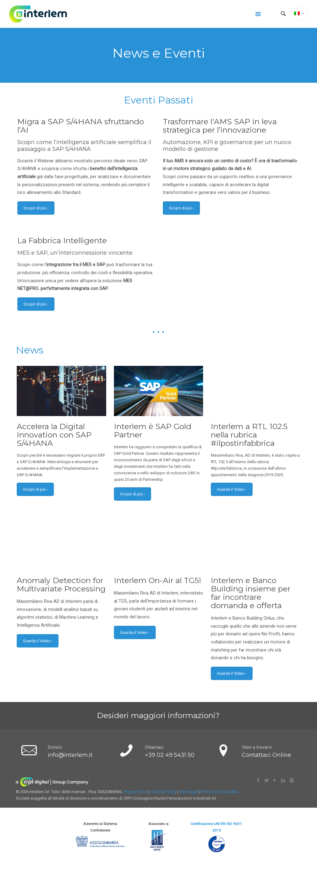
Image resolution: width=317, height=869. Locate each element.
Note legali (188, 791)
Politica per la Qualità (219, 791)
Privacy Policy (135, 791)
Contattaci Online (266, 755)
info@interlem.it (70, 755)
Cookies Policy (163, 791)
